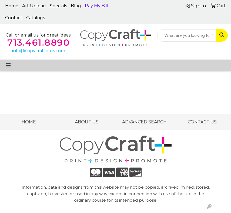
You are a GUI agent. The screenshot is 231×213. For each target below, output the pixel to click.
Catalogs (35, 17)
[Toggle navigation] (8, 65)
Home (11, 5)
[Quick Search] (186, 35)
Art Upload (34, 5)
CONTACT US (202, 121)
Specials (58, 5)
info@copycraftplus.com (38, 50)
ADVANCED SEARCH (144, 121)
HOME (29, 121)
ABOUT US (87, 121)
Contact (13, 17)
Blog (76, 5)
